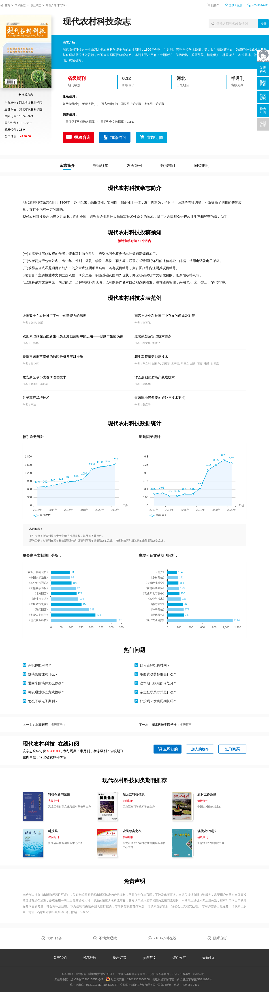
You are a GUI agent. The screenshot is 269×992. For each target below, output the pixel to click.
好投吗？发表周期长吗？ (158, 701)
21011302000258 (138, 979)
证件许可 (179, 958)
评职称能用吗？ (39, 665)
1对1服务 (54, 938)
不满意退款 (108, 938)
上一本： (44, 724)
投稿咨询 (82, 137)
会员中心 (209, 958)
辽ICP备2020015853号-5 (86, 979)
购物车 (215, 5)
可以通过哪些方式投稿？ (46, 692)
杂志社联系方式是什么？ (158, 692)
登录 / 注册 (235, 5)
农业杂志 (35, 5)
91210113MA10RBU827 (102, 984)
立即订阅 (155, 137)
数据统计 (168, 165)
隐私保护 (220, 938)
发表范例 (134, 165)
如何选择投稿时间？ (155, 665)
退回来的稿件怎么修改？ (46, 683)
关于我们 (60, 958)
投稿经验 (89, 958)
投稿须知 (101, 165)
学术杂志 (20, 5)
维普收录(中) (90, 103)
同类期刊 (201, 165)
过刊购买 (232, 749)
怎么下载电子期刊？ (43, 701)
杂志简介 (67, 165)
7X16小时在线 (165, 938)
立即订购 (170, 749)
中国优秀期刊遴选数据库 (79, 121)
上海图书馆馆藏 (154, 103)
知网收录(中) (71, 103)
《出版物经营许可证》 (55, 894)
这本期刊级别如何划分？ (158, 683)
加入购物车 (200, 749)
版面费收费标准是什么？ (158, 674)
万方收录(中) (109, 103)
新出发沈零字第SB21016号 (194, 979)
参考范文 (149, 958)
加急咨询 (118, 137)
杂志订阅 (119, 958)
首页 (7, 5)
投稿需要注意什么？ (43, 674)
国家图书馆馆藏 (131, 103)
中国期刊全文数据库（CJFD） (117, 121)
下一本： (167, 724)
